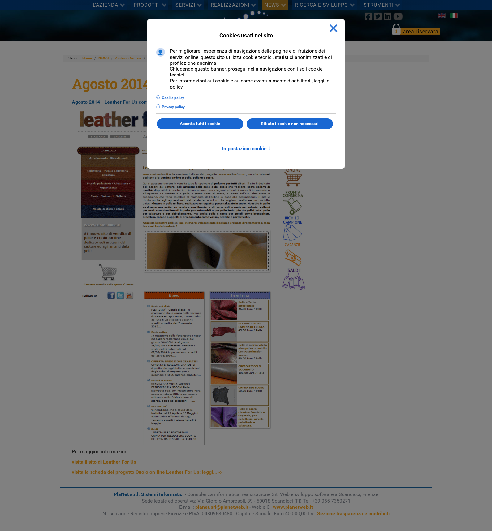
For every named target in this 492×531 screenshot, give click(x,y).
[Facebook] (368, 16)
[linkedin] (387, 16)
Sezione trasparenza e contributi (353, 513)
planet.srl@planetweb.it (221, 507)
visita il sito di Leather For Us (104, 462)
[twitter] (377, 16)
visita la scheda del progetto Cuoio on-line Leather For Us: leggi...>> (147, 472)
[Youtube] (398, 16)
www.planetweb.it (293, 507)
